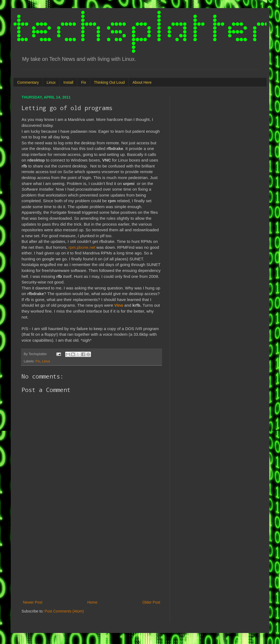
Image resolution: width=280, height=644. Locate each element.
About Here (142, 82)
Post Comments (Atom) (64, 611)
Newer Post (32, 602)
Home (92, 602)
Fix (83, 82)
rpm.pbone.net (82, 247)
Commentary (28, 82)
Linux (51, 82)
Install (69, 82)
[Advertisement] (92, 554)
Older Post (151, 602)
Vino (118, 305)
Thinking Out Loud (109, 82)
